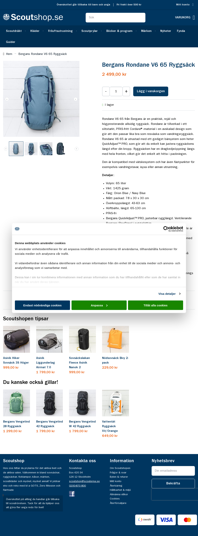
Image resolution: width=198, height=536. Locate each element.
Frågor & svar (118, 472)
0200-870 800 (77, 486)
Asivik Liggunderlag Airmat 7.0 (45, 363)
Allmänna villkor (119, 494)
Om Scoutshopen (120, 468)
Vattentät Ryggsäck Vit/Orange (110, 426)
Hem (9, 54)
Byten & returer (119, 477)
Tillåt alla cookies (156, 305)
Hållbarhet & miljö (120, 490)
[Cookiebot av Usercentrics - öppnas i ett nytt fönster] (166, 229)
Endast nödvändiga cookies (42, 305)
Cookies (115, 499)
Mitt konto (182, 5)
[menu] (99, 36)
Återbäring (116, 486)
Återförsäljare (118, 503)
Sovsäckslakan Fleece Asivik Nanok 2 (79, 363)
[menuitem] (15, 30)
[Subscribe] (173, 483)
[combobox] (115, 17)
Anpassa (99, 305)
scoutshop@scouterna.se (84, 481)
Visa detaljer (167, 293)
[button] (7, 99)
